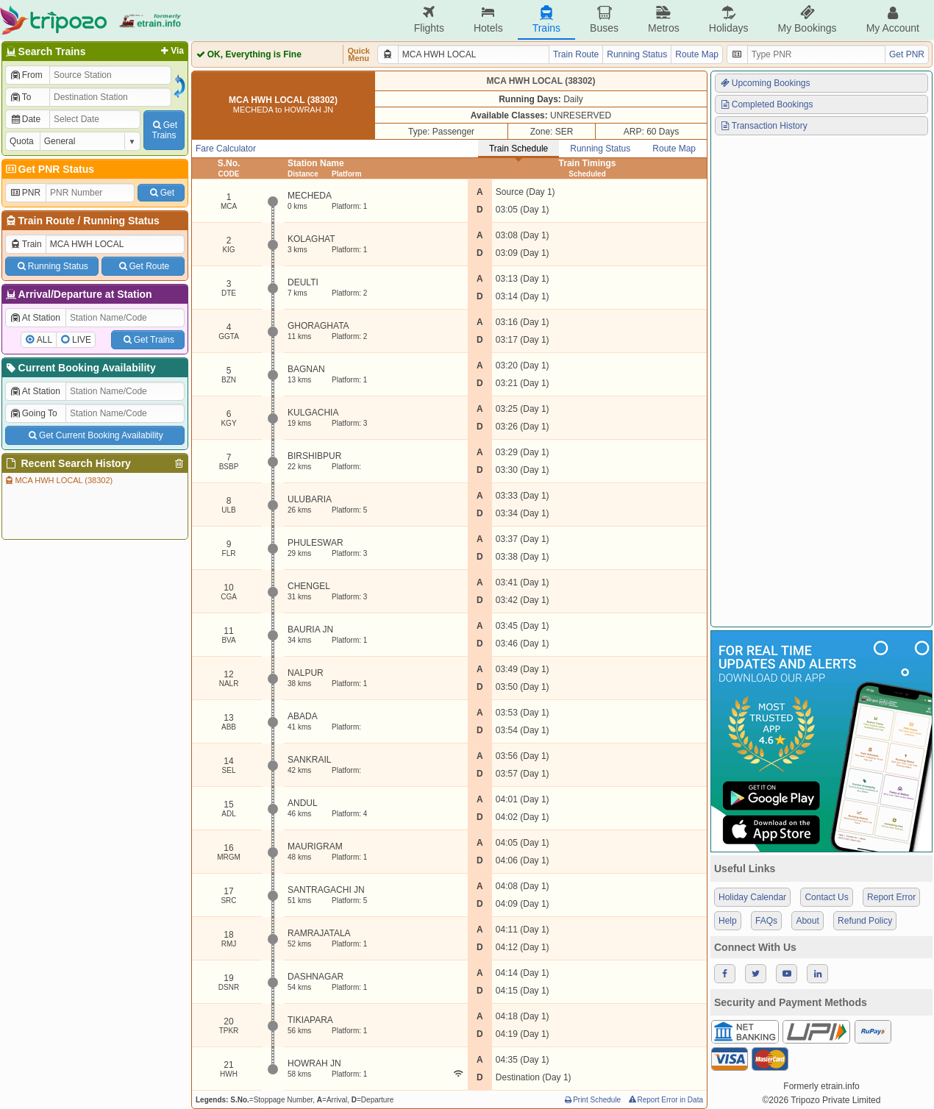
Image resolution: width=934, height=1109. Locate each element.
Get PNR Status (49, 169)
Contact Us (826, 897)
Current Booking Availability (80, 368)
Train (26, 244)
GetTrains (164, 130)
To (20, 97)
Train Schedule (518, 148)
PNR (25, 193)
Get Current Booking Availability (94, 435)
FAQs (766, 921)
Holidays (729, 19)
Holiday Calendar (752, 897)
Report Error (891, 897)
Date (25, 119)
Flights (429, 19)
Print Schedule (592, 1100)
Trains (546, 19)
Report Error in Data (665, 1100)
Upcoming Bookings (764, 83)
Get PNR (906, 54)
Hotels (488, 19)
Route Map (697, 54)
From (26, 75)
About (807, 921)
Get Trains (147, 340)
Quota (22, 141)
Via (171, 51)
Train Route (46, 221)
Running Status (121, 221)
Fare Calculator (226, 148)
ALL (44, 340)
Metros (664, 19)
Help (728, 921)
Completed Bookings (766, 104)
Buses (604, 19)
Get (161, 193)
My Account (892, 19)
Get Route (143, 266)
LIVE (81, 340)
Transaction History (763, 126)
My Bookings (806, 19)
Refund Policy (865, 921)
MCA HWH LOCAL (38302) (58, 480)
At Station (35, 318)
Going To (33, 413)
